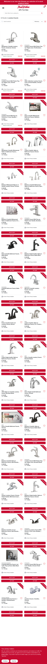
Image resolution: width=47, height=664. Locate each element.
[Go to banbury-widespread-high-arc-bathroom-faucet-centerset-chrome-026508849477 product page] (12, 221)
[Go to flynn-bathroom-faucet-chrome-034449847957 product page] (12, 428)
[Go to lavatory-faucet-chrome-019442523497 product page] (35, 600)
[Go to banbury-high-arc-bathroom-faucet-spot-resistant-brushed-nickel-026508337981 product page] (12, 462)
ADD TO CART (12, 59)
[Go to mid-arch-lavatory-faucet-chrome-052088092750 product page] (35, 290)
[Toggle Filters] (45, 21)
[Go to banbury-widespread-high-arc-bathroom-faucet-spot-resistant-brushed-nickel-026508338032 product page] (35, 186)
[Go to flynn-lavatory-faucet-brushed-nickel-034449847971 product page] (35, 359)
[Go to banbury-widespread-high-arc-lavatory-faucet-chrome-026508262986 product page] (12, 186)
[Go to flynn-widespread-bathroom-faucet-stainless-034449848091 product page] (35, 117)
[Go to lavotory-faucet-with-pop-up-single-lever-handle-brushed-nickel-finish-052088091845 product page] (35, 221)
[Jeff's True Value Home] (23, 7)
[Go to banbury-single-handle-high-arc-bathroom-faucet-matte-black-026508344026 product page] (35, 255)
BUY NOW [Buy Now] (12, 63)
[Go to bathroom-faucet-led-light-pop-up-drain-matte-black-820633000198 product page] (12, 566)
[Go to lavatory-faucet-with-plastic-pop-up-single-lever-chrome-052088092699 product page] (12, 82)
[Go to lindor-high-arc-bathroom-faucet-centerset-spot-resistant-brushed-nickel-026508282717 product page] (35, 324)
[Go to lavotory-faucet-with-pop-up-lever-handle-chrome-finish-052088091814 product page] (35, 566)
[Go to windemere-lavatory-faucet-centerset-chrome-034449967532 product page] (12, 48)
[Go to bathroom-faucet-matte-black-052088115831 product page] (12, 290)
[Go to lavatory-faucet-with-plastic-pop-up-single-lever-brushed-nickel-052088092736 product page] (35, 462)
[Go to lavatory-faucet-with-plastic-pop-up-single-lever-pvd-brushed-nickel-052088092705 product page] (35, 48)
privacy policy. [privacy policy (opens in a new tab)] (4, 654)
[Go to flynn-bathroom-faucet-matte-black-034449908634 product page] (12, 255)
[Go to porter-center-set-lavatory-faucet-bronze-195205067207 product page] (12, 324)
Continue (5, 661)
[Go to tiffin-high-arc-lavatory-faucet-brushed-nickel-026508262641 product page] (12, 393)
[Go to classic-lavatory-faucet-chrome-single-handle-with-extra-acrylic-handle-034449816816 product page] (12, 497)
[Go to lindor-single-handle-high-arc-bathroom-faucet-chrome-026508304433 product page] (12, 359)
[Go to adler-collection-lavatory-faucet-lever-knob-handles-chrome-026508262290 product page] (35, 82)
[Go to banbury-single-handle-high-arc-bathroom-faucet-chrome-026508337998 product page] (35, 497)
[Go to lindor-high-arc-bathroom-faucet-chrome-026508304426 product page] (35, 152)
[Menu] (3, 8)
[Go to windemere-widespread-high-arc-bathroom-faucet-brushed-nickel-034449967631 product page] (12, 152)
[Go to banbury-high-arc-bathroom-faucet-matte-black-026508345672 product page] (35, 428)
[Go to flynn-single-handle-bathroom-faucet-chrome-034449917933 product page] (35, 393)
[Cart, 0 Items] (44, 7)
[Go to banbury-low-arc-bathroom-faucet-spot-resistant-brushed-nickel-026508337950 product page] (12, 531)
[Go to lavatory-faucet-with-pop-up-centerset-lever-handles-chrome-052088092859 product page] (12, 117)
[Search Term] (23, 13)
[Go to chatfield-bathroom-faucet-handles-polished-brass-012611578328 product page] (12, 600)
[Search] (42, 13)
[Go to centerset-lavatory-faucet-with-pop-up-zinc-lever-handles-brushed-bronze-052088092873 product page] (35, 531)
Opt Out (14, 661)
